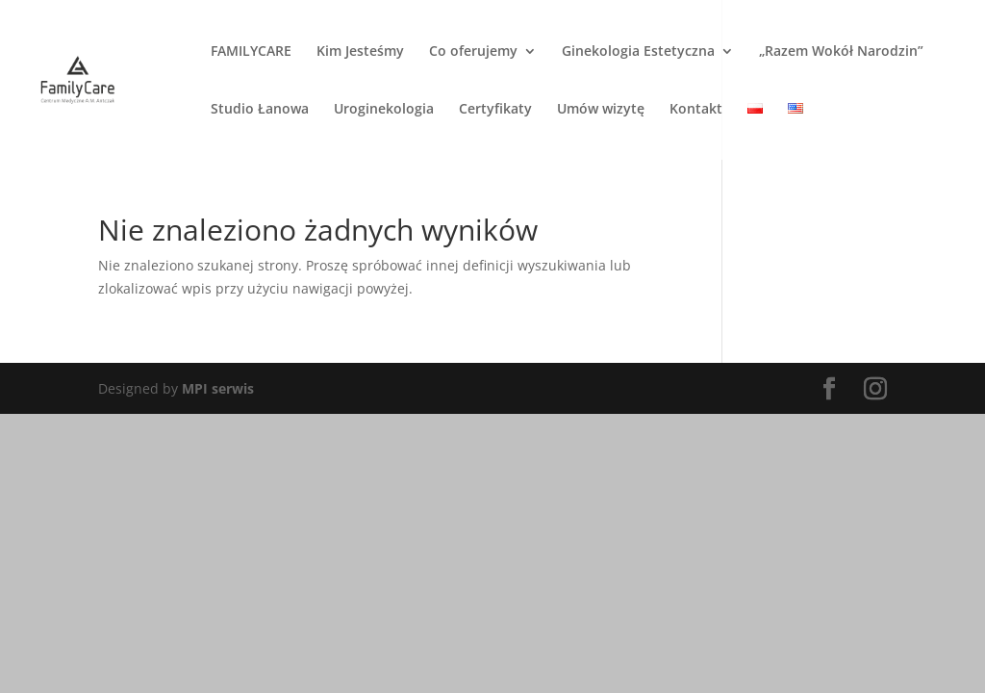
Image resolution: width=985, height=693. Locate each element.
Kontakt (695, 109)
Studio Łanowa (260, 109)
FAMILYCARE (251, 52)
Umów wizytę (600, 109)
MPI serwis (218, 388)
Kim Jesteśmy (360, 52)
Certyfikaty (495, 109)
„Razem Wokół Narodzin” (841, 52)
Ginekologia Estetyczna (638, 52)
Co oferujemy (473, 52)
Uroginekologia (384, 109)
